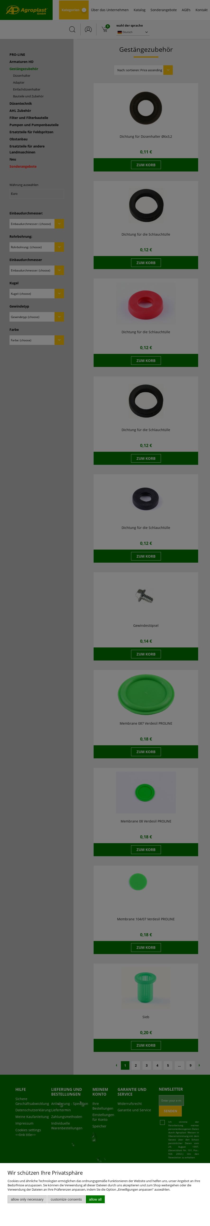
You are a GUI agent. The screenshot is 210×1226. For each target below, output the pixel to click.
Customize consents (66, 1199)
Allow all (95, 1199)
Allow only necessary (27, 1199)
